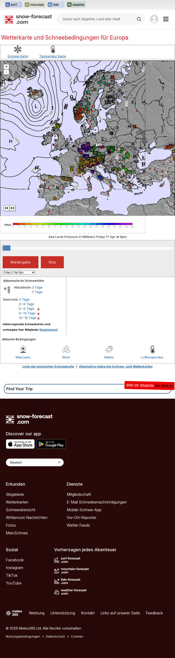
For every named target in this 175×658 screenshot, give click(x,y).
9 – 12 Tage (27, 313)
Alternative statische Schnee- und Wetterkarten (116, 366)
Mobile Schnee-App (84, 509)
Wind (66, 357)
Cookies (77, 636)
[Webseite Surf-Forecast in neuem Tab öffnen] (13, 5)
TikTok (12, 575)
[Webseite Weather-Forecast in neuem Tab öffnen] (76, 5)
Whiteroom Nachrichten (26, 517)
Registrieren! (49, 329)
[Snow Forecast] (28, 19)
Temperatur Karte (52, 56)
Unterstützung (62, 613)
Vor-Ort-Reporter (81, 517)
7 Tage (37, 292)
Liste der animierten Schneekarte (48, 366)
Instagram (14, 567)
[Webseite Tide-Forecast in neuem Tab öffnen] (56, 5)
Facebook (15, 559)
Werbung (36, 613)
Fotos (11, 525)
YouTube (14, 583)
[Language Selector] (35, 462)
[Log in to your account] (154, 19)
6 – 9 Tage (26, 308)
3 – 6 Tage (26, 304)
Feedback (154, 613)
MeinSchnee (17, 532)
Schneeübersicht (20, 509)
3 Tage (37, 287)
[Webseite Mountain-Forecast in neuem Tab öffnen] (34, 5)
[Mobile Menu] (165, 19)
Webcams (22, 357)
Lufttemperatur (152, 357)
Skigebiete (15, 494)
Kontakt (88, 613)
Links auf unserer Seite (120, 613)
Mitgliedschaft (79, 494)
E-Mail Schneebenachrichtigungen (97, 502)
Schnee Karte (17, 56)
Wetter (109, 357)
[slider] (6, 248)
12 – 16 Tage (27, 318)
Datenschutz (55, 636)
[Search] (139, 19)
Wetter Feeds (78, 525)
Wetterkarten (17, 502)
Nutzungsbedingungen (23, 636)
